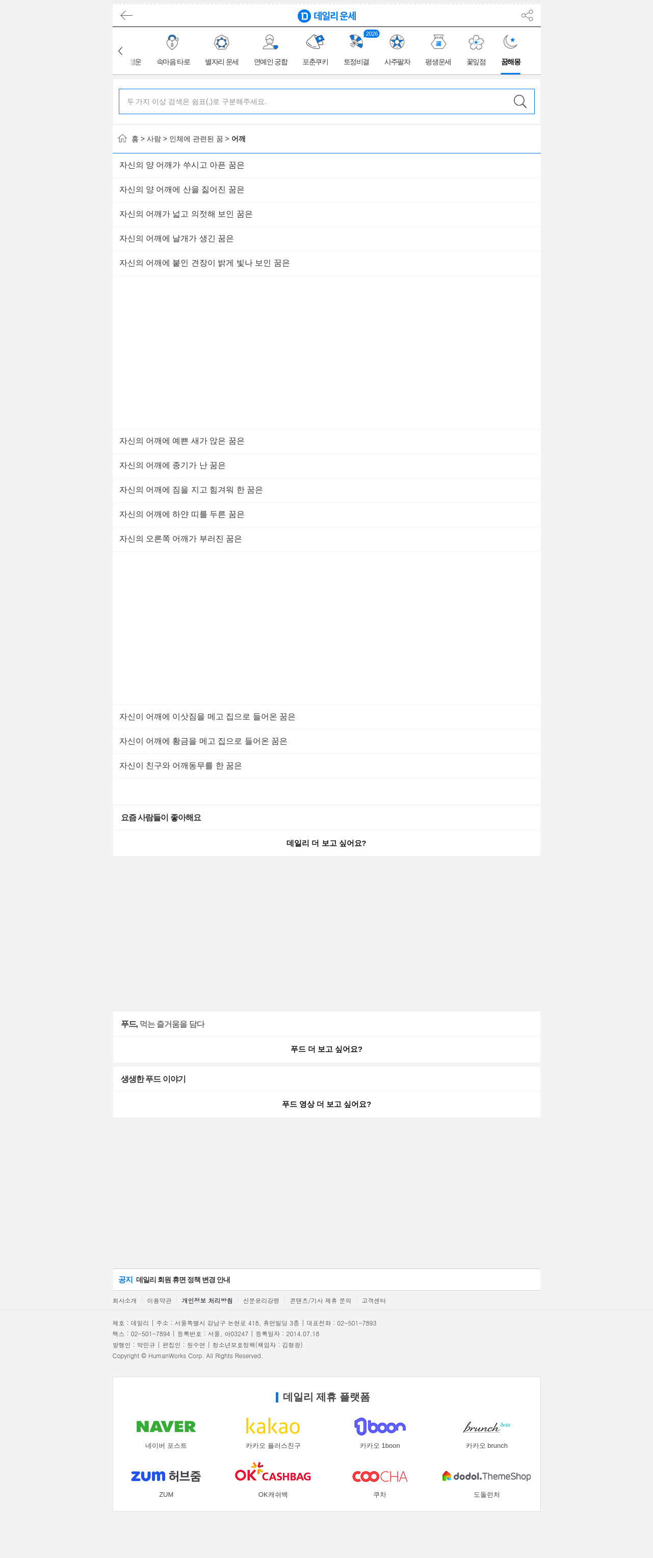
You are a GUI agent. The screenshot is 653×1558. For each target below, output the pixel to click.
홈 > (131, 139)
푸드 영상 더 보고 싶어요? (326, 1104)
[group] (174, 50)
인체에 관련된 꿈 (196, 139)
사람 (154, 139)
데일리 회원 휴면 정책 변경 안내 (174, 1279)
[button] (120, 51)
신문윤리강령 (261, 1300)
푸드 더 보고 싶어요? (326, 1049)
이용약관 (159, 1300)
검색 (520, 101)
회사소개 (125, 1300)
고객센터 (374, 1300)
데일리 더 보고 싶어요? (326, 843)
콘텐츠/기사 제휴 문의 (321, 1300)
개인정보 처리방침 (207, 1300)
